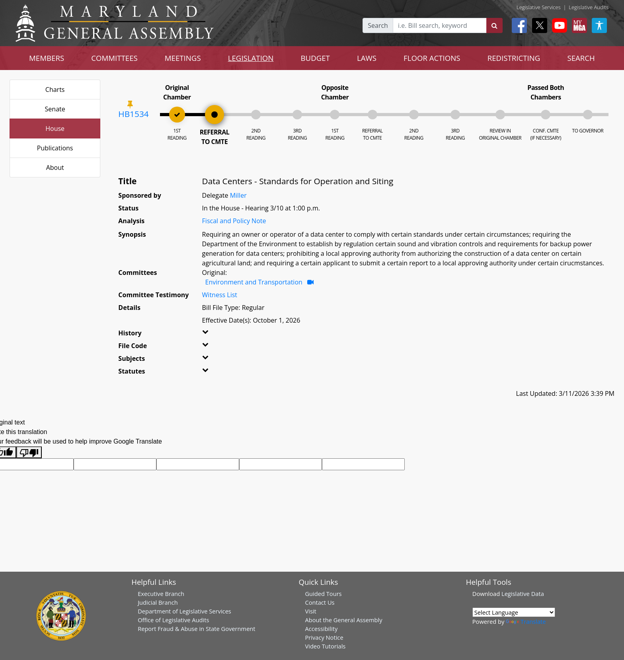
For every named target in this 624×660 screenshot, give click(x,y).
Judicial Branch (158, 602)
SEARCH (581, 58)
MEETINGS (183, 58)
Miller (238, 195)
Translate (526, 621)
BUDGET (315, 58)
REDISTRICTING (514, 58)
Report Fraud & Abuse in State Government (196, 629)
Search (378, 25)
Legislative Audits (588, 7)
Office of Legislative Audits (173, 620)
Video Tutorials (325, 646)
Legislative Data (522, 594)
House (54, 128)
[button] (217, 334)
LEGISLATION (251, 58)
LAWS (366, 58)
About (55, 167)
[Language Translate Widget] (513, 612)
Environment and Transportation (253, 282)
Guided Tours (323, 594)
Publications (55, 148)
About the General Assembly (343, 620)
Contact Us (319, 602)
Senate (55, 109)
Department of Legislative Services (184, 611)
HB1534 (133, 113)
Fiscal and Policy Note (234, 220)
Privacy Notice (324, 637)
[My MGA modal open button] (578, 25)
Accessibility (321, 629)
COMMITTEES (114, 58)
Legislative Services (539, 7)
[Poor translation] (29, 452)
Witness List (219, 294)
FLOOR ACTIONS (432, 58)
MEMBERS (46, 58)
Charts (55, 89)
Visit (310, 611)
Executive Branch (161, 594)
